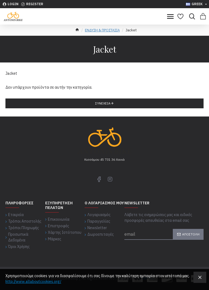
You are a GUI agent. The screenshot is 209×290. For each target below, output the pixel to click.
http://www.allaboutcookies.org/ (33, 281)
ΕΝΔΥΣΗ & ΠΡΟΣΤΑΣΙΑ (102, 30)
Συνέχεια (102, 103)
